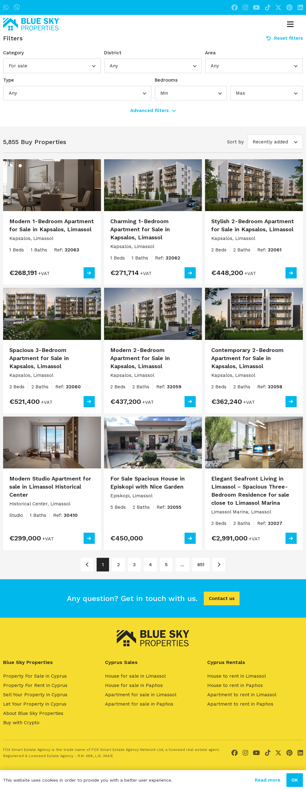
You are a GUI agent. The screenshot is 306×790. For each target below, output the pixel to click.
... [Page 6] (182, 564)
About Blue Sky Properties (33, 713)
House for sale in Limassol (135, 676)
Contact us (222, 598)
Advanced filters (153, 110)
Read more (267, 780)
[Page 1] (87, 564)
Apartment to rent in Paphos (240, 704)
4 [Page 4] (150, 564)
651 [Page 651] (200, 564)
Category (13, 53)
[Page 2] (218, 564)
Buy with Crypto (21, 722)
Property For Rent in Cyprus (35, 685)
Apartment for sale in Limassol (140, 694)
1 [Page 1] (103, 564)
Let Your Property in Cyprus (34, 704)
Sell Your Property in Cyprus (35, 694)
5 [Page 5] (166, 564)
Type (8, 80)
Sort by (235, 142)
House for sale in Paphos (134, 685)
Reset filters (284, 38)
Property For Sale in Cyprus (35, 676)
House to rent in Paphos (235, 685)
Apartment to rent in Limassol (241, 694)
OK (294, 780)
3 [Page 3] (134, 564)
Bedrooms (166, 80)
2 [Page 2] (118, 564)
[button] (52, 65)
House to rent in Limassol (236, 676)
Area (210, 53)
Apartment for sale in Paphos (139, 704)
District (112, 53)
